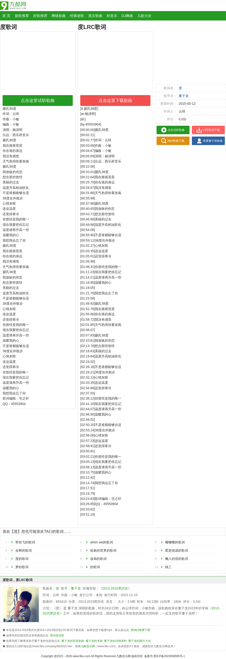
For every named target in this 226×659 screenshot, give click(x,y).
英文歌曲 (95, 16)
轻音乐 (112, 16)
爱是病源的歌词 (176, 550)
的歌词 (95, 567)
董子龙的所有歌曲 (72, 641)
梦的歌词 (21, 567)
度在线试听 (57, 635)
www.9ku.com (81, 656)
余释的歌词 (23, 550)
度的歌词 (21, 559)
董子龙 (184, 96)
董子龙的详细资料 (115, 641)
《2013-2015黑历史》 (115, 588)
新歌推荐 (22, 16)
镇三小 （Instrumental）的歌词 (181, 567)
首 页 (6, 16)
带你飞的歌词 (25, 542)
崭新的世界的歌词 (103, 550)
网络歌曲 (59, 16)
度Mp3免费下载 (140, 630)
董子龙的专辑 (94, 641)
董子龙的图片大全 (139, 641)
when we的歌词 (101, 542)
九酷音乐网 (88, 646)
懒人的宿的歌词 (176, 559)
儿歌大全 (144, 16)
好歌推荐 (40, 16)
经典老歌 (77, 16)
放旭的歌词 (98, 559)
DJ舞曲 (127, 16)
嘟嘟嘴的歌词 (175, 542)
